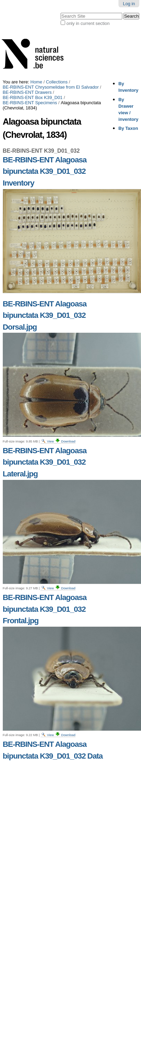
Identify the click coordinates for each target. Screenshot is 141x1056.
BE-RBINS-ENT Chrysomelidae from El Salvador (51, 87)
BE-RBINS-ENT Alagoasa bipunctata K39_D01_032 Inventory (45, 171)
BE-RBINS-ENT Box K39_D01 (33, 97)
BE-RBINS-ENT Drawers (27, 92)
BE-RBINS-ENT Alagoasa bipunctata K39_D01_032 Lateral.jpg (45, 462)
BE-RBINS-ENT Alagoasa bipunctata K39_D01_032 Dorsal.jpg (45, 315)
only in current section (88, 23)
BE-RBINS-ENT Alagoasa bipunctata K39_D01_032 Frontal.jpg (45, 609)
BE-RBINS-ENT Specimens (30, 102)
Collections (57, 81)
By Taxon (128, 128)
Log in (129, 3)
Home (36, 81)
